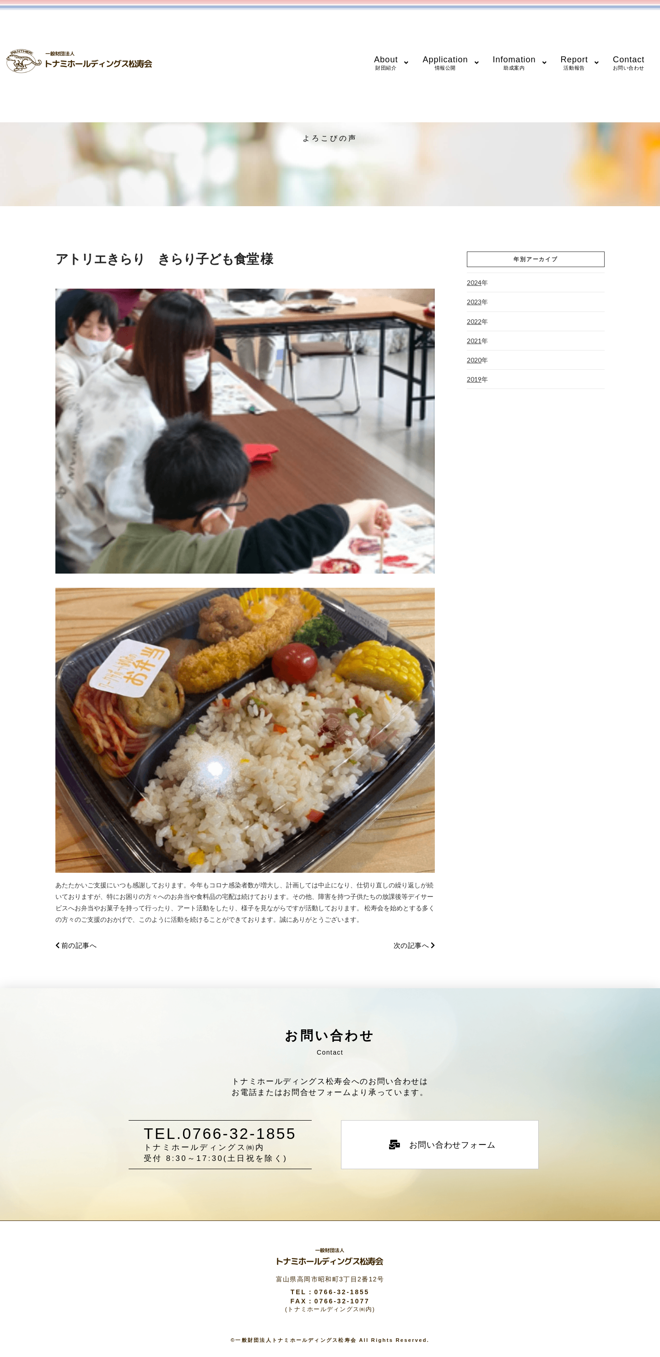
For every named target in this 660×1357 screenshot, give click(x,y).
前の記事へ (76, 945)
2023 (474, 302)
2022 (474, 321)
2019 (474, 379)
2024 (474, 282)
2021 (474, 341)
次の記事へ (414, 945)
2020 (474, 360)
